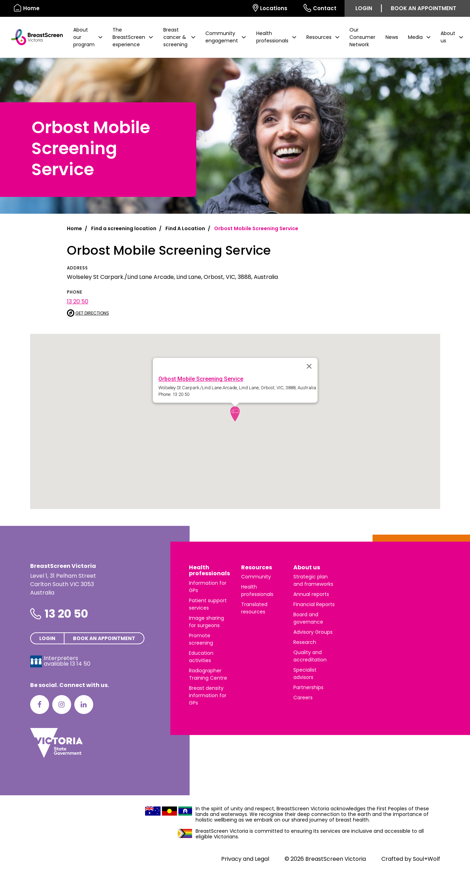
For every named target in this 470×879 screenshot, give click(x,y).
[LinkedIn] (83, 704)
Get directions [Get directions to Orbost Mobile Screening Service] (88, 313)
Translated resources (254, 608)
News (392, 37)
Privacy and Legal (245, 859)
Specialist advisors (304, 673)
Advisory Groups (313, 632)
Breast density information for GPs (207, 695)
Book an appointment (423, 8)
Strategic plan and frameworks (313, 580)
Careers (303, 697)
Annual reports (311, 594)
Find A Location (185, 228)
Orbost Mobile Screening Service (200, 379)
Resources (256, 567)
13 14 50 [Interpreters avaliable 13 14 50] (80, 664)
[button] (88, 37)
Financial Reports (314, 604)
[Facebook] (39, 704)
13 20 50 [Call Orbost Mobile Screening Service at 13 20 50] (77, 301)
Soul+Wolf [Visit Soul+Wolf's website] (426, 859)
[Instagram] (61, 704)
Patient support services (208, 604)
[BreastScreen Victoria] (34, 37)
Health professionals (209, 570)
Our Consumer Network (362, 37)
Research (304, 642)
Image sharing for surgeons (206, 621)
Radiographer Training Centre (208, 674)
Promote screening (201, 639)
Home (74, 228)
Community (256, 576)
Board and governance (308, 618)
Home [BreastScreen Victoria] (27, 8)
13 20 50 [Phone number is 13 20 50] (66, 614)
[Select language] (236, 8)
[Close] (309, 366)
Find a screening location (123, 228)
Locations (270, 8)
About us (306, 567)
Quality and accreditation (310, 656)
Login (363, 8)
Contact (320, 8)
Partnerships (308, 687)
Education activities (201, 657)
